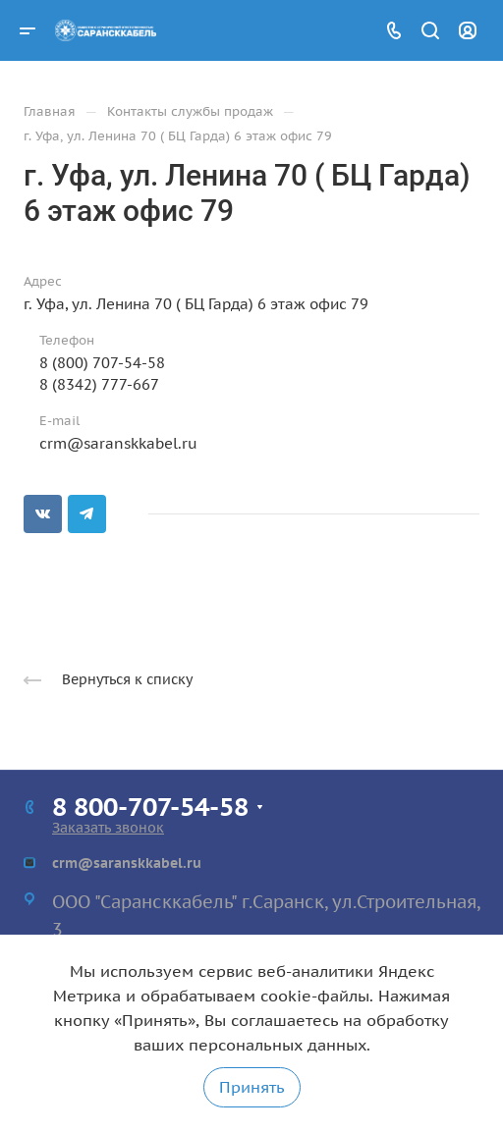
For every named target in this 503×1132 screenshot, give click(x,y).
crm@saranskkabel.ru (118, 443)
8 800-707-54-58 (150, 806)
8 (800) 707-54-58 (102, 362)
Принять (252, 1087)
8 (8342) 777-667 (99, 384)
